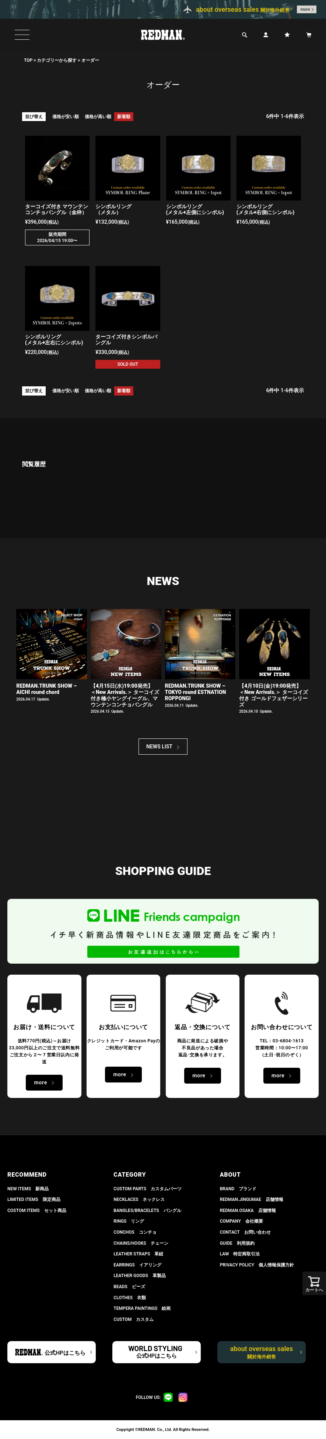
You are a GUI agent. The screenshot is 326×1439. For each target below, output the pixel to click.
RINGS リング (128, 1221)
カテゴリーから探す (57, 60)
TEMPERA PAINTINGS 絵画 (142, 1308)
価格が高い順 (98, 116)
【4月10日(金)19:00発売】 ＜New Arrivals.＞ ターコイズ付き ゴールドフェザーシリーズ (273, 695)
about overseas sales (261, 1352)
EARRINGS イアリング (137, 1265)
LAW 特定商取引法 (240, 1254)
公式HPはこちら (65, 1353)
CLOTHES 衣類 (129, 1297)
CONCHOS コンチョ (135, 1232)
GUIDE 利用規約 (237, 1243)
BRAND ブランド (238, 1188)
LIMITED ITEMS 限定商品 (33, 1199)
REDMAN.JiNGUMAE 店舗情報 (251, 1199)
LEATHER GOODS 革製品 (139, 1275)
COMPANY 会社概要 (241, 1221)
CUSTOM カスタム (133, 1319)
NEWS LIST (159, 746)
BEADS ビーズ (129, 1286)
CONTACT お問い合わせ (245, 1232)
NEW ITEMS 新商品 (28, 1188)
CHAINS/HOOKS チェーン (140, 1243)
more (305, 9)
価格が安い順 (65, 116)
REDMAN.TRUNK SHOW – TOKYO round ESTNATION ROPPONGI (195, 692)
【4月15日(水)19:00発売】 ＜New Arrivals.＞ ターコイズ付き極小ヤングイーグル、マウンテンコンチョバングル (125, 695)
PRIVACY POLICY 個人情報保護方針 (257, 1265)
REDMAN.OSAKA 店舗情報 (248, 1210)
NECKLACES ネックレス (139, 1199)
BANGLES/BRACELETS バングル (147, 1210)
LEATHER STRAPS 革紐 (138, 1254)
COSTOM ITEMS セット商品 (36, 1210)
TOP (28, 60)
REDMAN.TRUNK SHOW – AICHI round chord (46, 689)
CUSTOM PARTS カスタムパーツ (147, 1188)
